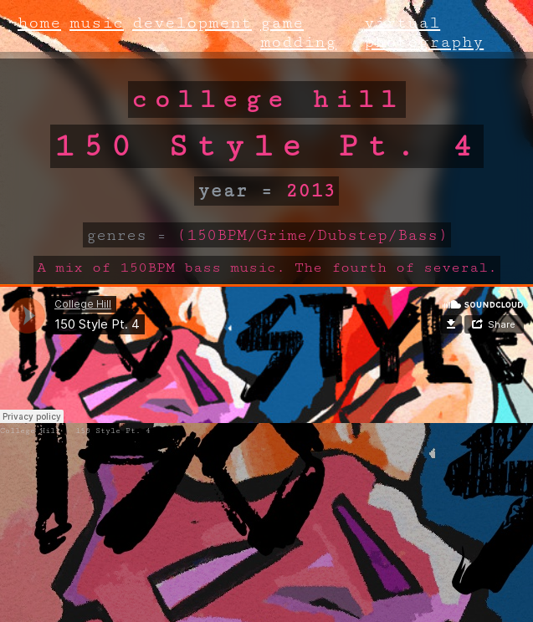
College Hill (30, 431)
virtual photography (424, 32)
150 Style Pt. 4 (113, 431)
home (39, 23)
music (96, 23)
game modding (298, 32)
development (192, 23)
